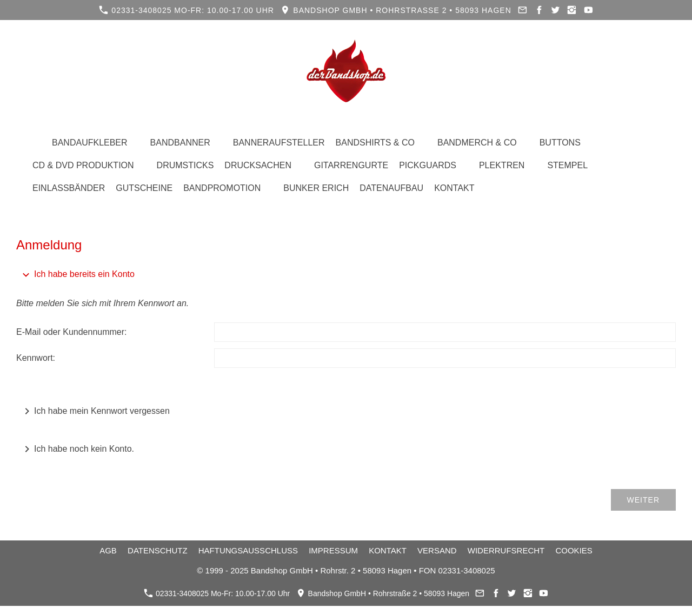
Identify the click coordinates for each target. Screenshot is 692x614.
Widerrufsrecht (506, 550)
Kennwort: (35, 357)
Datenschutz (158, 550)
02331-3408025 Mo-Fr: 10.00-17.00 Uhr (186, 10)
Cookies (573, 550)
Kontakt (388, 550)
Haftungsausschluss (248, 550)
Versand (437, 550)
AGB (108, 550)
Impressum (333, 550)
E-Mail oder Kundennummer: (71, 331)
